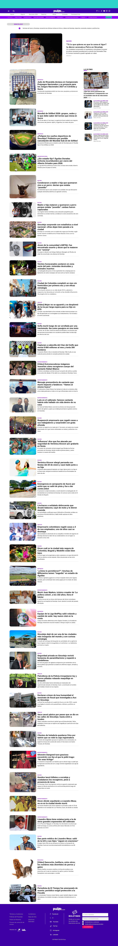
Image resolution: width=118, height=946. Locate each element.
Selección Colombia (38, 17)
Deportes (43, 14)
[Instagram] (54, 930)
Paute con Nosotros (15, 920)
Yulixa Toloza (18, 17)
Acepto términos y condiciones (92, 922)
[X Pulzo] (98, 10)
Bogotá (23, 14)
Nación (12, 14)
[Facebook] (54, 914)
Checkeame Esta (75, 14)
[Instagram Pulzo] (106, 11)
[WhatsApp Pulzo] (109, 11)
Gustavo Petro (27, 17)
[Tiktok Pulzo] (101, 11)
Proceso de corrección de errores (17, 923)
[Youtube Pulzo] (104, 10)
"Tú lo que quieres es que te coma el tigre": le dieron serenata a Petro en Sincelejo (86, 45)
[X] (54, 918)
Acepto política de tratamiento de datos (94, 924)
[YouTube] (54, 922)
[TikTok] (54, 926)
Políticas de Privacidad (16, 917)
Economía (64, 14)
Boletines (108, 17)
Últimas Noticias (93, 17)
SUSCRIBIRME (88, 927)
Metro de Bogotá (50, 17)
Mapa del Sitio (32, 917)
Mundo (54, 14)
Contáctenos (32, 914)
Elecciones (60, 17)
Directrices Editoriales (31, 921)
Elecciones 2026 (33, 14)
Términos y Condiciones (16, 914)
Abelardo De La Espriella (72, 17)
